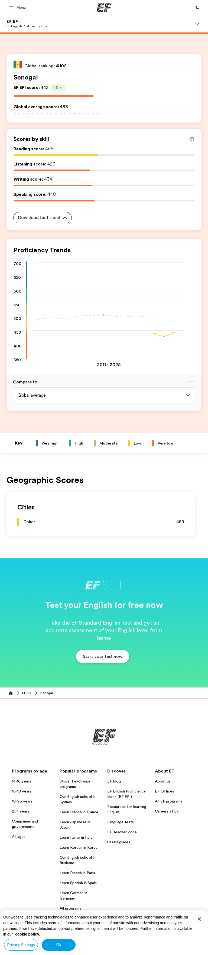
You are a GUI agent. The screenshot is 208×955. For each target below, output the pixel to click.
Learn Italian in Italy (76, 837)
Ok (58, 945)
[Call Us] (197, 7)
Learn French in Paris (77, 873)
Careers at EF (167, 811)
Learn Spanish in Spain (78, 883)
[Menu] (197, 23)
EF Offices (164, 791)
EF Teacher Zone (122, 832)
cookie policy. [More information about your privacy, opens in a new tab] (27, 934)
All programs (70, 908)
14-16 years (21, 781)
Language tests (120, 822)
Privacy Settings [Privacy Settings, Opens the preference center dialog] (21, 945)
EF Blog (114, 781)
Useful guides (118, 842)
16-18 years (21, 791)
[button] (18, 7)
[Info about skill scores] (191, 139)
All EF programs (168, 801)
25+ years (20, 811)
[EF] (104, 7)
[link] (27, 23)
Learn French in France (79, 812)
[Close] (199, 919)
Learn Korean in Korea (79, 847)
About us (163, 781)
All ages (18, 836)
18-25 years (22, 801)
